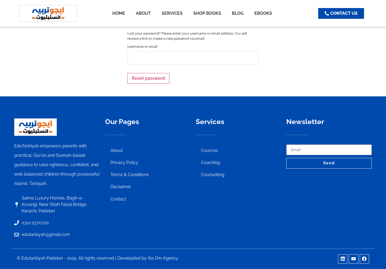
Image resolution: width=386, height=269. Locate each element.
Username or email (142, 46)
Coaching (210, 162)
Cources (209, 150)
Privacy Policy (124, 162)
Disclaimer (120, 187)
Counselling (212, 175)
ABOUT (143, 13)
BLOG (238, 13)
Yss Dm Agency (162, 258)
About (116, 150)
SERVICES (172, 13)
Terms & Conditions (129, 175)
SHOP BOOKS (207, 13)
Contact (118, 199)
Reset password (148, 78)
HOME (118, 13)
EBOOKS (263, 13)
